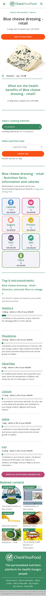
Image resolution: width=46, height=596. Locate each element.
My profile (28, 586)
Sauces (33, 12)
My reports (18, 586)
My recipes (33, 583)
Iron (4, 447)
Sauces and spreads (19, 12)
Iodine (5, 419)
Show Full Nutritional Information (23, 474)
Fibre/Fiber (8, 363)
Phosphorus (9, 336)
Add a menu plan (20, 583)
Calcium (7, 391)
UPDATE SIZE (23, 154)
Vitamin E (7, 308)
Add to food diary (23, 37)
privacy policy (10, 591)
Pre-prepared (9, 127)
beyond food (11, 580)
